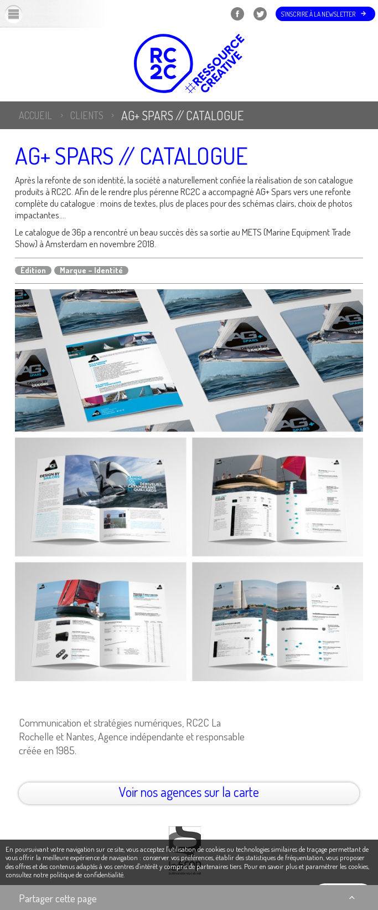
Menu (22, 14)
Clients (86, 115)
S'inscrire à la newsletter (318, 14)
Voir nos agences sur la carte (189, 791)
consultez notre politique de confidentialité (64, 874)
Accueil (35, 115)
